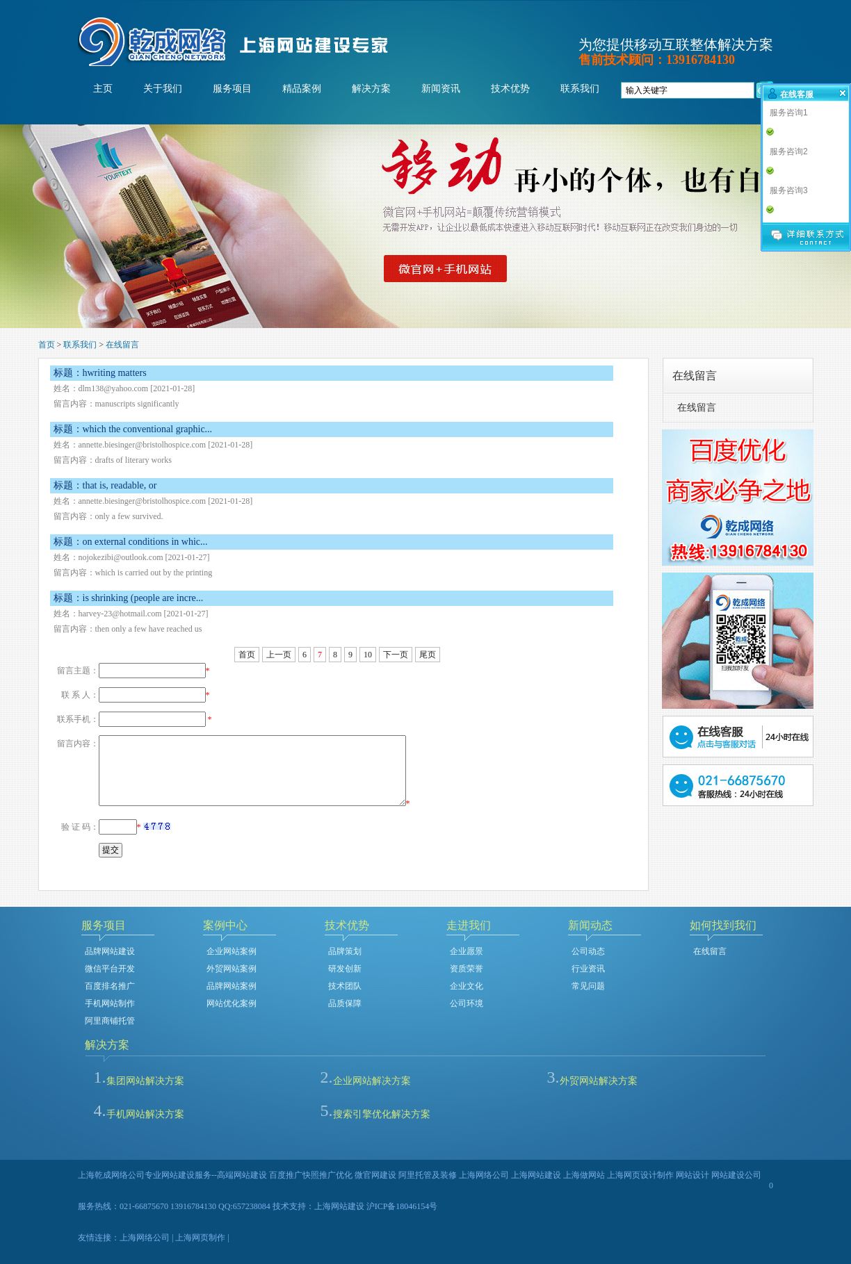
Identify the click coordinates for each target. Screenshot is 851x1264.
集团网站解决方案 (145, 1081)
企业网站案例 (231, 951)
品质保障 (345, 1003)
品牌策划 (345, 951)
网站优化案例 (231, 1003)
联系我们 (579, 88)
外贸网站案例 (231, 969)
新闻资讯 (440, 88)
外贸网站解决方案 (599, 1081)
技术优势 (510, 88)
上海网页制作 (200, 1237)
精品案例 (301, 88)
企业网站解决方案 (372, 1081)
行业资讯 (588, 969)
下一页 (395, 654)
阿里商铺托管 (110, 1021)
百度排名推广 (110, 986)
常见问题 (588, 986)
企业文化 (466, 986)
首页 (46, 345)
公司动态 (588, 951)
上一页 (278, 654)
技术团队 (345, 986)
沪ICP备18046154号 (402, 1206)
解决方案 (371, 88)
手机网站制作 (110, 1003)
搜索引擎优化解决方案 (381, 1114)
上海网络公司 (145, 1237)
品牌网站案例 (231, 986)
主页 (103, 88)
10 (368, 654)
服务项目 (232, 88)
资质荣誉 (466, 969)
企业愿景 (466, 951)
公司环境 (466, 1003)
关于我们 (162, 88)
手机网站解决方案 (145, 1114)
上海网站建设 (339, 1206)
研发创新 (345, 969)
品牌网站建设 (110, 951)
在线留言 (122, 345)
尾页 (427, 654)
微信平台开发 (110, 969)
